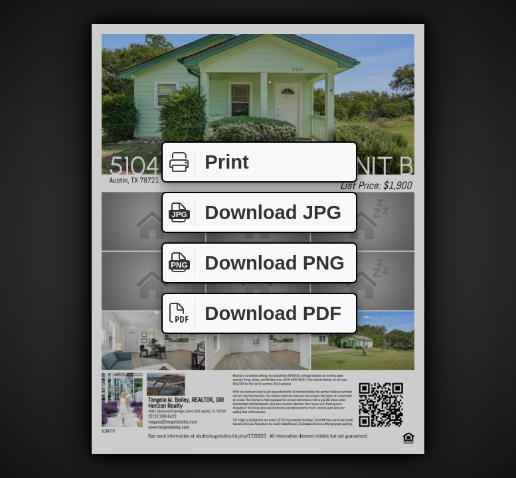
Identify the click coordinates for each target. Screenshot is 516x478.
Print (206, 162)
